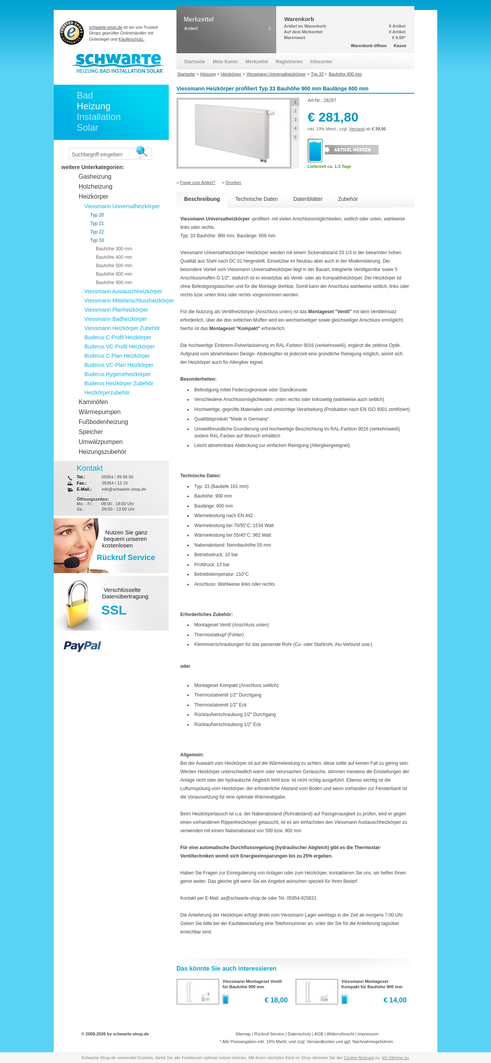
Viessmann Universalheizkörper (122, 206)
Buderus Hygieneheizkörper (117, 374)
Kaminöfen (93, 402)
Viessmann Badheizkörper (115, 319)
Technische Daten (256, 199)
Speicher (91, 432)
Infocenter (321, 61)
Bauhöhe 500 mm (114, 265)
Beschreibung (202, 199)
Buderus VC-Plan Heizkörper (118, 365)
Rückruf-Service (269, 1034)
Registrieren (289, 61)
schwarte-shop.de (105, 27)
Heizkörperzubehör (107, 392)
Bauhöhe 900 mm (114, 282)
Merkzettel (257, 61)
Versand (356, 129)
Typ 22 (97, 232)
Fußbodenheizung (103, 422)
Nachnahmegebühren (373, 1041)
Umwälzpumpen (101, 442)
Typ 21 (97, 223)
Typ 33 (97, 240)
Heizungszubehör (103, 452)
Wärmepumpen (99, 412)
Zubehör (348, 199)
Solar (87, 127)
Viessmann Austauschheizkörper (123, 291)
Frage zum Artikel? (197, 182)
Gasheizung (95, 176)
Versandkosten (321, 1041)
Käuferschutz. (131, 39)
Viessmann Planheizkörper (116, 310)
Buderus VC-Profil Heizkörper (119, 346)
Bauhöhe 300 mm (114, 248)
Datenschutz (299, 1034)
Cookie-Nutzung (359, 1057)
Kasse (400, 45)
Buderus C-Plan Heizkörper (117, 356)
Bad (85, 95)
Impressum (368, 1034)
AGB (318, 1034)
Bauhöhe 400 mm (114, 257)
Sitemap (242, 1034)
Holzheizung (95, 186)
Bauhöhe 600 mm (114, 274)
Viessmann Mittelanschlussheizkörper (129, 300)
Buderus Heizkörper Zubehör (118, 383)
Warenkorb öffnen (369, 45)
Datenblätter (308, 199)
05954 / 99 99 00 (117, 477)
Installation (99, 117)
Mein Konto (225, 61)
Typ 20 (97, 215)
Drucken (233, 182)
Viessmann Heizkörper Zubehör (122, 328)
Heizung (93, 106)
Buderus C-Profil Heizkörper (117, 337)
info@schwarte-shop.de (124, 489)
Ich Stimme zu (395, 1057)
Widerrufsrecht (340, 1034)
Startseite (194, 61)
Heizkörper (93, 196)
